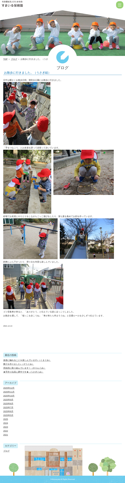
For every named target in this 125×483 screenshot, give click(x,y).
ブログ (14, 59)
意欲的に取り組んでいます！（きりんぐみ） (24, 368)
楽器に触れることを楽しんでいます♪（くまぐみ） (27, 360)
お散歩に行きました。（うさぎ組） (27, 72)
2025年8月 (8, 403)
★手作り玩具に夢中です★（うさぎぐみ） (23, 372)
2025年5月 (8, 415)
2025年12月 (8, 388)
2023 (5, 427)
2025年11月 (8, 392)
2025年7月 (8, 407)
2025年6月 (8, 411)
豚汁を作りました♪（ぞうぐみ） (18, 364)
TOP (5, 59)
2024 (5, 423)
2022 (5, 431)
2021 (5, 435)
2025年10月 (8, 396)
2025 (5, 419)
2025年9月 (8, 399)
